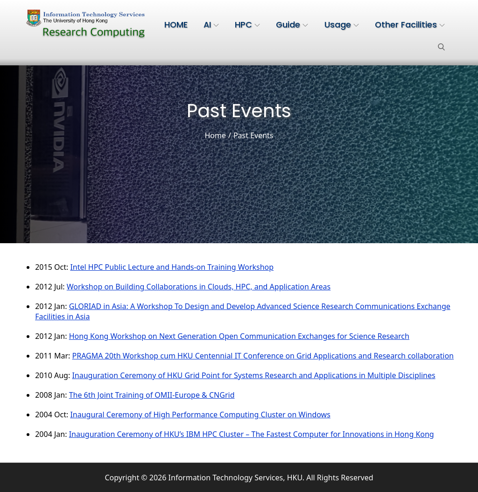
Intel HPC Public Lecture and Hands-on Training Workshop (172, 267)
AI (211, 24)
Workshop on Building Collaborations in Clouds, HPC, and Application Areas (198, 286)
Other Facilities (410, 24)
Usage (341, 24)
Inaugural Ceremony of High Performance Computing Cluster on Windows (200, 414)
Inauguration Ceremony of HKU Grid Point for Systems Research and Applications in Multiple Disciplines (253, 375)
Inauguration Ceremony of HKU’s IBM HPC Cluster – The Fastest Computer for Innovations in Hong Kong (251, 434)
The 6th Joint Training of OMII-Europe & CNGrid (152, 395)
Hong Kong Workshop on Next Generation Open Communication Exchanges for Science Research (239, 336)
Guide (292, 24)
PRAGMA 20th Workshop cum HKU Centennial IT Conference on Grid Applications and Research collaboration (263, 356)
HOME (176, 24)
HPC (247, 24)
